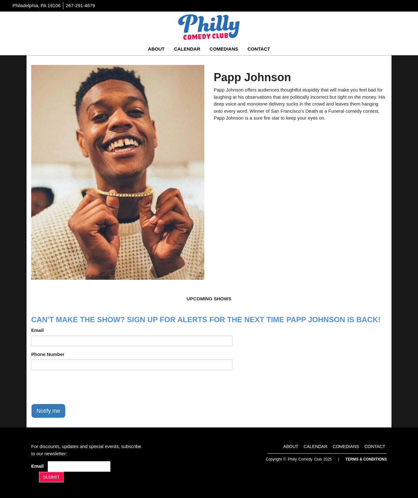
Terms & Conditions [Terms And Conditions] (366, 459)
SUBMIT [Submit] (51, 477)
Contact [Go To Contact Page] (258, 49)
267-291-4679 (80, 5)
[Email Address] (79, 466)
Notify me (48, 411)
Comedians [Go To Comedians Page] (224, 49)
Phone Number (48, 354)
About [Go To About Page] (156, 49)
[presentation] (78, 387)
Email (37, 330)
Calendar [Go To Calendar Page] (187, 49)
